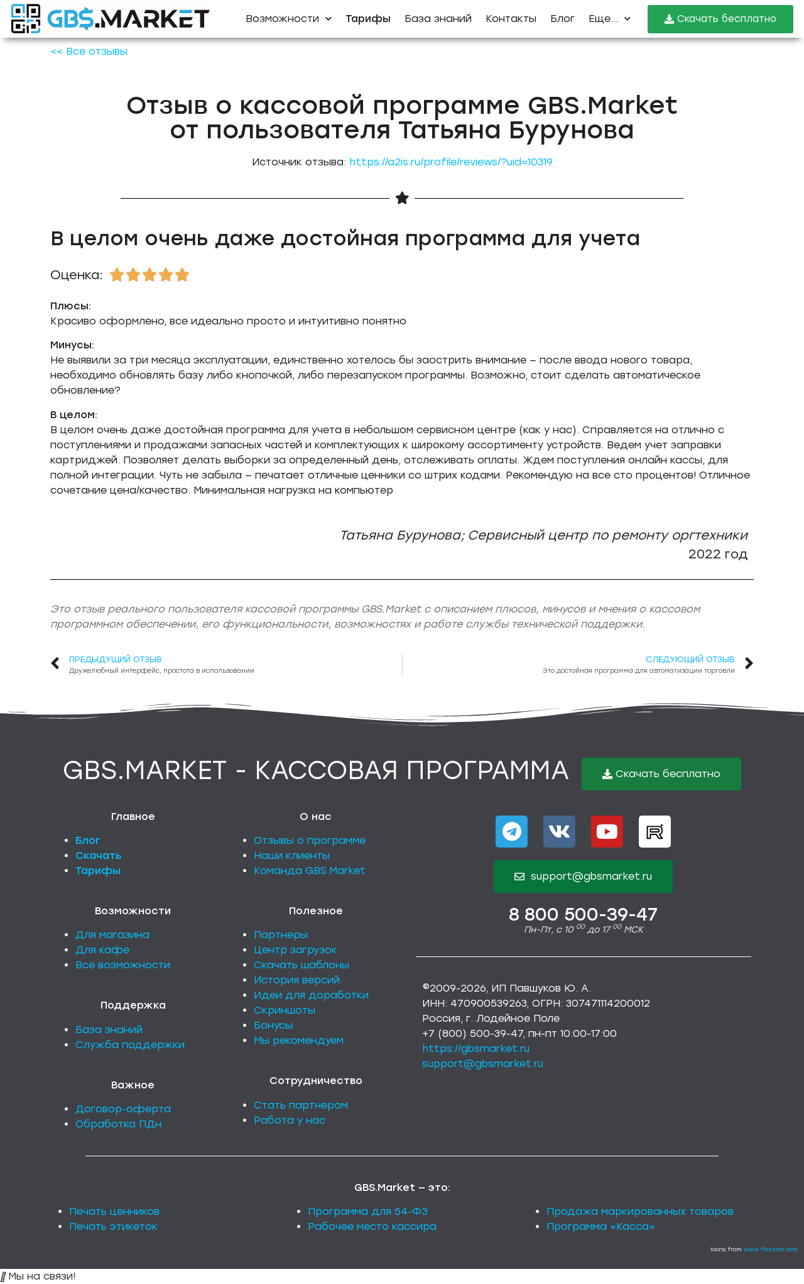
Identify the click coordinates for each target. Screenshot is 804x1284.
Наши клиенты (292, 855)
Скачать (98, 855)
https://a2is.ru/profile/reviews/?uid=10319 (451, 162)
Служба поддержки (130, 1045)
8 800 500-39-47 (583, 914)
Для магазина (112, 935)
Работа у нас (289, 1120)
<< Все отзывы (89, 51)
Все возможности (122, 965)
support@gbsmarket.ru (482, 1064)
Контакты (511, 19)
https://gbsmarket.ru (476, 1048)
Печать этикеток (113, 1226)
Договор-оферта (123, 1109)
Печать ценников (114, 1211)
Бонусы (273, 1025)
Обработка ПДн (118, 1124)
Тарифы (98, 871)
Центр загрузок (295, 950)
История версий (297, 980)
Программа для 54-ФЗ (368, 1211)
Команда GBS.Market (310, 871)
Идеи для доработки (311, 995)
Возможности (289, 18)
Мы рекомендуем (299, 1040)
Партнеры (281, 935)
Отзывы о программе (310, 840)
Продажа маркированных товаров (640, 1211)
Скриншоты (284, 1010)
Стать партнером (301, 1105)
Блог (562, 19)
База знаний (438, 19)
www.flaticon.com (771, 1249)
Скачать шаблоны (301, 965)
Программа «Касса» (600, 1226)
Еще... (610, 18)
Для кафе (102, 950)
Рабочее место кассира (372, 1226)
